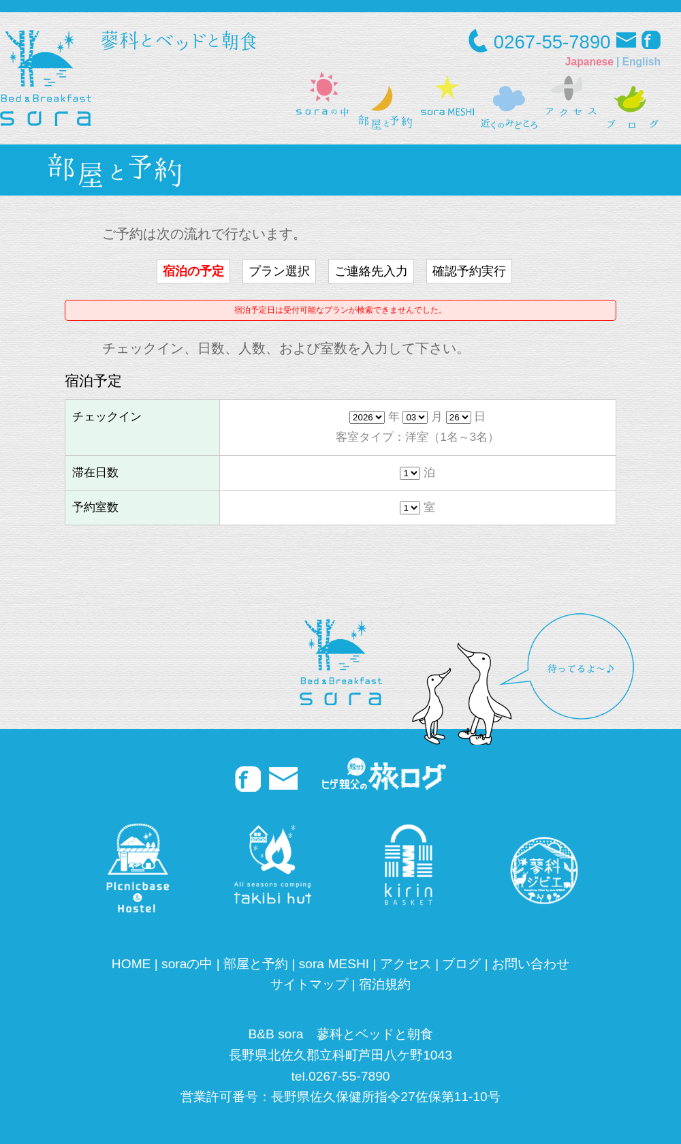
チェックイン (107, 416)
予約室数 (95, 507)
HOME (131, 964)
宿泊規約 (385, 984)
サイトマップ (309, 984)
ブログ (461, 964)
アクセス (406, 964)
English (641, 61)
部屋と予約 (255, 964)
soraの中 (186, 964)
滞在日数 (95, 472)
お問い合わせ (530, 964)
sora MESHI (334, 964)
